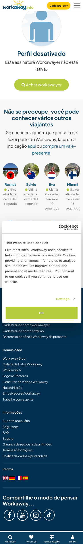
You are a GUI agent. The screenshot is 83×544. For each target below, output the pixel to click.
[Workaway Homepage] (18, 4)
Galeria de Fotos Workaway (22, 364)
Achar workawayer (41, 84)
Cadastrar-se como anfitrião (23, 331)
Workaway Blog (14, 358)
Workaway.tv (12, 370)
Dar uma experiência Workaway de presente (35, 337)
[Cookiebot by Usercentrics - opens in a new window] (59, 227)
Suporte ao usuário (16, 421)
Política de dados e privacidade (25, 456)
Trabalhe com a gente (18, 399)
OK (41, 313)
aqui (31, 146)
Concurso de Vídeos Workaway (25, 382)
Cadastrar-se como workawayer (26, 325)
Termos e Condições (18, 450)
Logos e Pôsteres (15, 376)
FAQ (6, 432)
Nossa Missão (12, 387)
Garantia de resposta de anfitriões (27, 444)
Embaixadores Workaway (21, 393)
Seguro (8, 438)
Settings (62, 299)
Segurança (11, 427)
